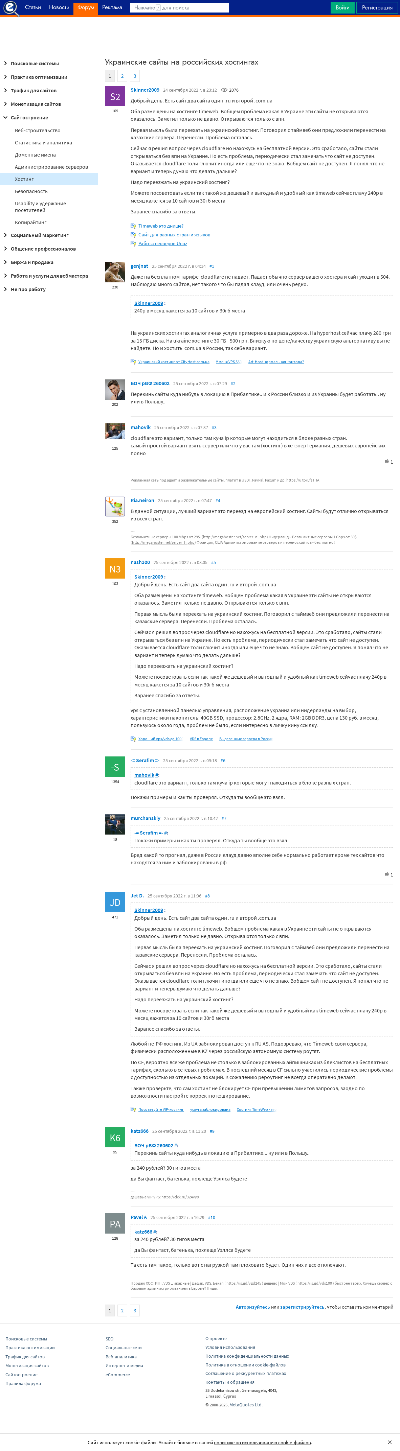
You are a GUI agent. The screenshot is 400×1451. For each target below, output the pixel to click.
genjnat (139, 265)
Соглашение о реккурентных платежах (245, 1373)
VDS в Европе (201, 738)
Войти (343, 7)
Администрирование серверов (51, 166)
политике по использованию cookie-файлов (262, 1442)
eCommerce (118, 1375)
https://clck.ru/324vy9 (180, 1196)
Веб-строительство (38, 130)
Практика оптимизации (34, 77)
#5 (213, 562)
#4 (218, 500)
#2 (233, 383)
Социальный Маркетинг (35, 235)
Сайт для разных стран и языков (174, 234)
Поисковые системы (30, 63)
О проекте (216, 1338)
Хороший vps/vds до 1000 (160, 738)
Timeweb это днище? (160, 226)
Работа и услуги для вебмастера (44, 276)
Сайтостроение (24, 117)
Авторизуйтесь (253, 1307)
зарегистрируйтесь (302, 1307)
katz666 (140, 1130)
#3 (214, 427)
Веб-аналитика (121, 1357)
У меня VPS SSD (229, 361)
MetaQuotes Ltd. (246, 1405)
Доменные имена (35, 154)
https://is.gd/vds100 (314, 1283)
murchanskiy (145, 818)
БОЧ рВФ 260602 (150, 383)
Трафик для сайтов (29, 90)
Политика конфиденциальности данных (247, 1356)
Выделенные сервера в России (246, 738)
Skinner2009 (145, 89)
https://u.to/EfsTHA (302, 480)
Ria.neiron (142, 500)
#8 (207, 896)
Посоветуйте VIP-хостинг (161, 1109)
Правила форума (23, 1383)
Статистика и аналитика (43, 142)
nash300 (140, 562)
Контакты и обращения (229, 1382)
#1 (211, 266)
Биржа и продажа (27, 262)
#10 (211, 1217)
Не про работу (23, 289)
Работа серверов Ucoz (162, 243)
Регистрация (377, 7)
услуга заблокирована (210, 1109)
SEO (109, 1339)
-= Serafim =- (145, 760)
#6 (223, 760)
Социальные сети (124, 1347)
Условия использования (230, 1347)
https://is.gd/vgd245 (243, 1283)
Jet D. (137, 895)
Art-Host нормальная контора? (276, 361)
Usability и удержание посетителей (40, 206)
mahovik (141, 427)
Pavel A (139, 1217)
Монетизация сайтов (31, 104)
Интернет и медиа (124, 1365)
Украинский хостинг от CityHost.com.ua (173, 361)
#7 (224, 818)
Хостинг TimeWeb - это (257, 1109)
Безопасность (31, 191)
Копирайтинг (31, 222)
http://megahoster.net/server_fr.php (163, 542)
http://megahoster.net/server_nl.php (235, 536)
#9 (212, 1131)
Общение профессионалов (38, 248)
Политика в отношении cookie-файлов (245, 1365)
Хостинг (24, 178)
